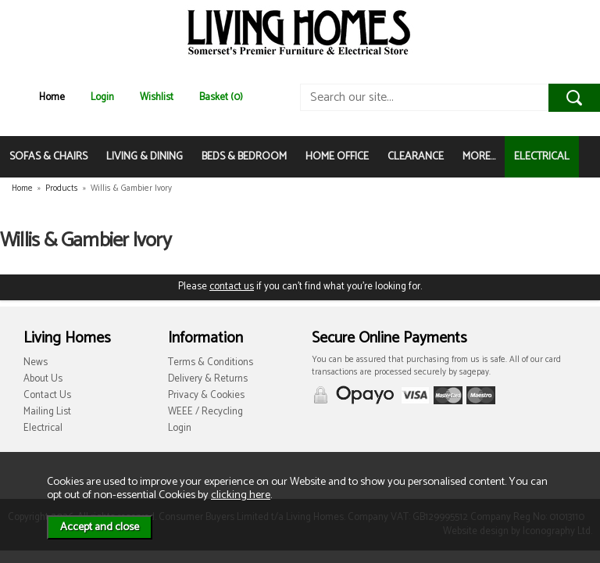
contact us (231, 286)
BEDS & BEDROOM (244, 157)
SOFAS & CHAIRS (48, 157)
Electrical (42, 428)
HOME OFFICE (337, 157)
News (35, 362)
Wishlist (156, 97)
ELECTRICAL (542, 157)
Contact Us (47, 395)
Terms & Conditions (210, 362)
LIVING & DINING (144, 157)
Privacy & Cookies (206, 395)
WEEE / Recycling (205, 411)
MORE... (478, 157)
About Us (42, 379)
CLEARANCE (416, 157)
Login (102, 97)
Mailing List (47, 411)
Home (52, 97)
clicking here (240, 495)
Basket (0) (221, 97)
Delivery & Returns (208, 379)
